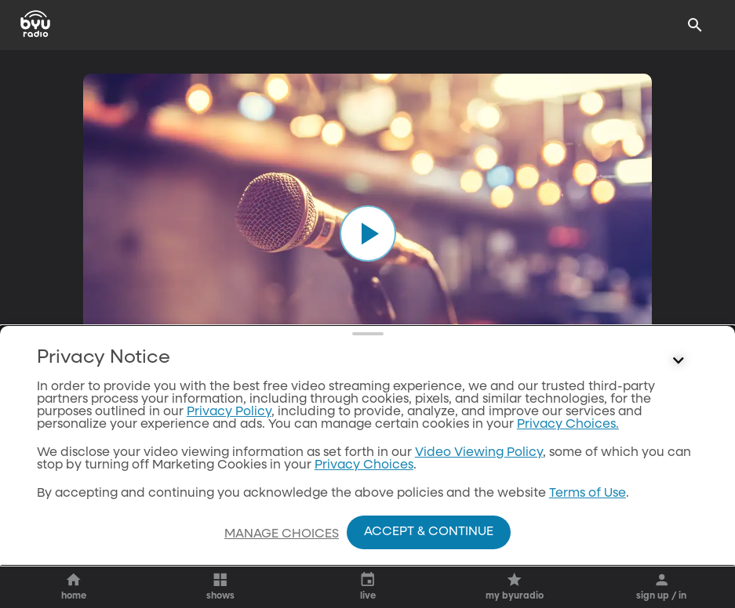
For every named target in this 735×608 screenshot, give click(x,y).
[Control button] (678, 361)
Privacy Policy (229, 412)
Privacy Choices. (568, 424)
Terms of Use (587, 493)
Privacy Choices (364, 465)
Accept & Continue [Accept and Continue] (428, 532)
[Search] (695, 25)
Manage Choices (281, 534)
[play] (368, 233)
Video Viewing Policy (479, 453)
